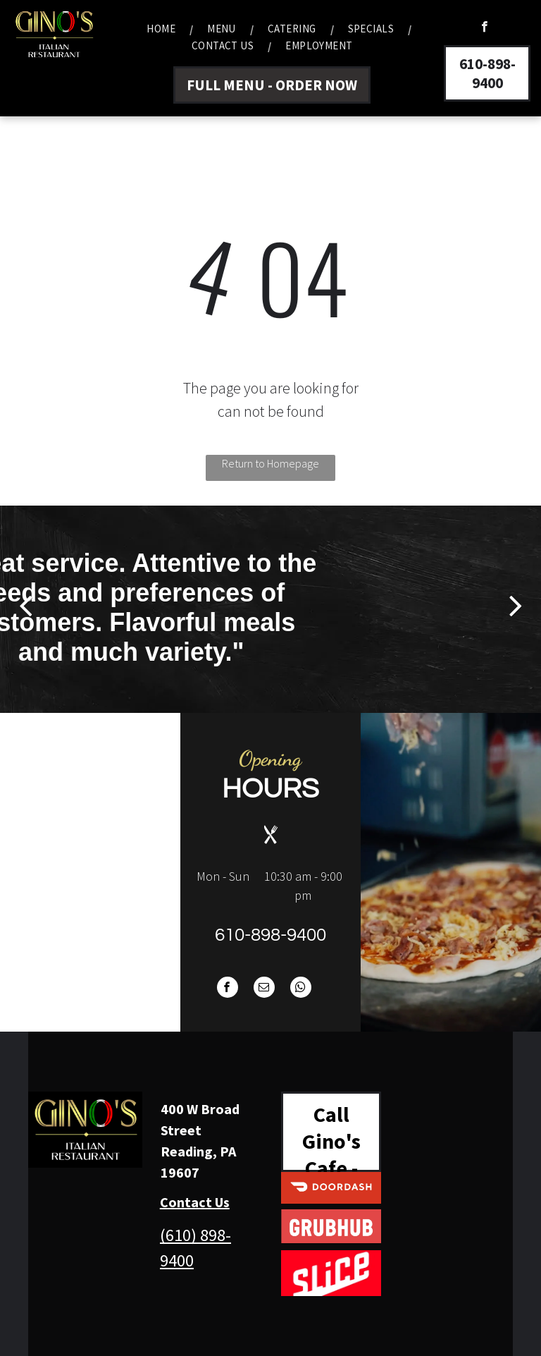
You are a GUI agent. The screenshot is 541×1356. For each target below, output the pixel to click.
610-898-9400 (270, 935)
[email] (264, 989)
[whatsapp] (300, 989)
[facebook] (484, 28)
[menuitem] (162, 28)
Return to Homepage (270, 463)
